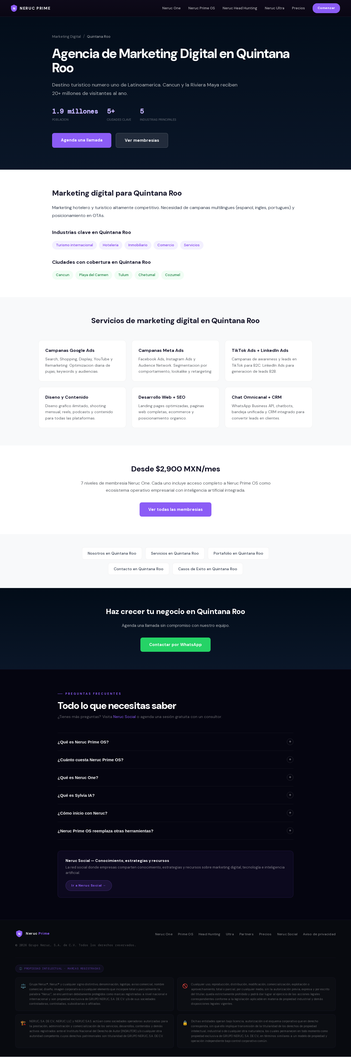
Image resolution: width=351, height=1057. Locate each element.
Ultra (230, 934)
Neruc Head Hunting (240, 8)
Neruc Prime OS (201, 8)
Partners (246, 934)
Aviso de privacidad (319, 934)
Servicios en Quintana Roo (175, 553)
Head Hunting (209, 934)
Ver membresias (142, 140)
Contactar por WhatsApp (175, 644)
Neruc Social (124, 716)
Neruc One (171, 8)
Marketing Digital (66, 36)
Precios (298, 8)
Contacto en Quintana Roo (138, 568)
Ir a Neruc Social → (88, 885)
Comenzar (326, 8)
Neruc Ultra (274, 8)
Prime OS (185, 934)
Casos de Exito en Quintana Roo (207, 568)
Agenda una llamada (82, 140)
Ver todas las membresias (175, 509)
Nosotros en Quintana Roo (112, 553)
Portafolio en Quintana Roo (238, 553)
